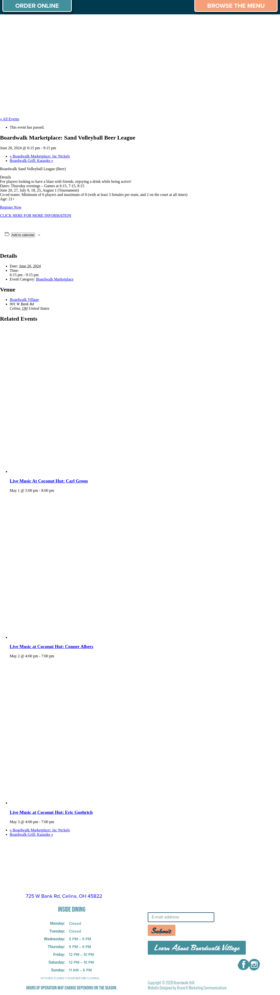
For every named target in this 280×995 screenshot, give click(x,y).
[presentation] (82, 471)
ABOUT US (17, 23)
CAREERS (262, 23)
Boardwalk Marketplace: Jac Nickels (40, 156)
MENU (45, 23)
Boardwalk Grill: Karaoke (31, 160)
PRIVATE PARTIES (81, 23)
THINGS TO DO (225, 23)
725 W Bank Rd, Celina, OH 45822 (64, 896)
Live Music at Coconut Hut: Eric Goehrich (51, 812)
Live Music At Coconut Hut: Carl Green (49, 481)
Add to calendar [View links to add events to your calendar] (23, 235)
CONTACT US (258, 35)
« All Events (9, 119)
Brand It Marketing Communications (202, 987)
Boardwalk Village (24, 300)
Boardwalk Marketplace (54, 279)
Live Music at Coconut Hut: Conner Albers (51, 646)
